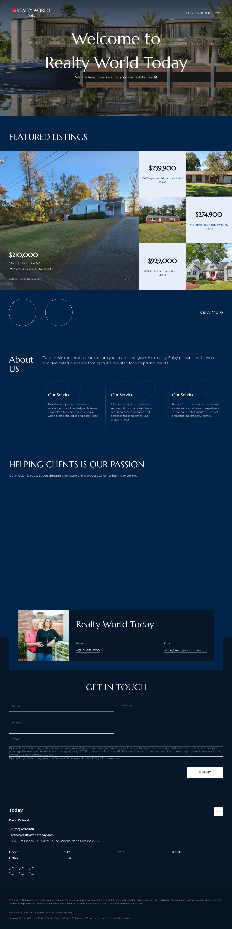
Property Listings (95, 918)
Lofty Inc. (28, 912)
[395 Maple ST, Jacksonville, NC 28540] (69, 288)
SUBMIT (205, 772)
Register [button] (191, 12)
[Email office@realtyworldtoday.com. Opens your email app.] (31, 835)
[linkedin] (22, 871)
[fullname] (61, 706)
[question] (170, 722)
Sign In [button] (205, 12)
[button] (31, 12)
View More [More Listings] (211, 312)
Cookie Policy (54, 918)
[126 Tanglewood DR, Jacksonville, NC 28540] (209, 196)
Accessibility (124, 918)
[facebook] (12, 871)
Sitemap (111, 918)
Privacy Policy (91, 758)
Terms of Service (65, 758)
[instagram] (32, 871)
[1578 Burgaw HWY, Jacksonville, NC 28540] (162, 242)
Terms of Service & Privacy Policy (27, 918)
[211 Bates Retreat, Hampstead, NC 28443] (209, 288)
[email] (61, 738)
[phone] (61, 722)
